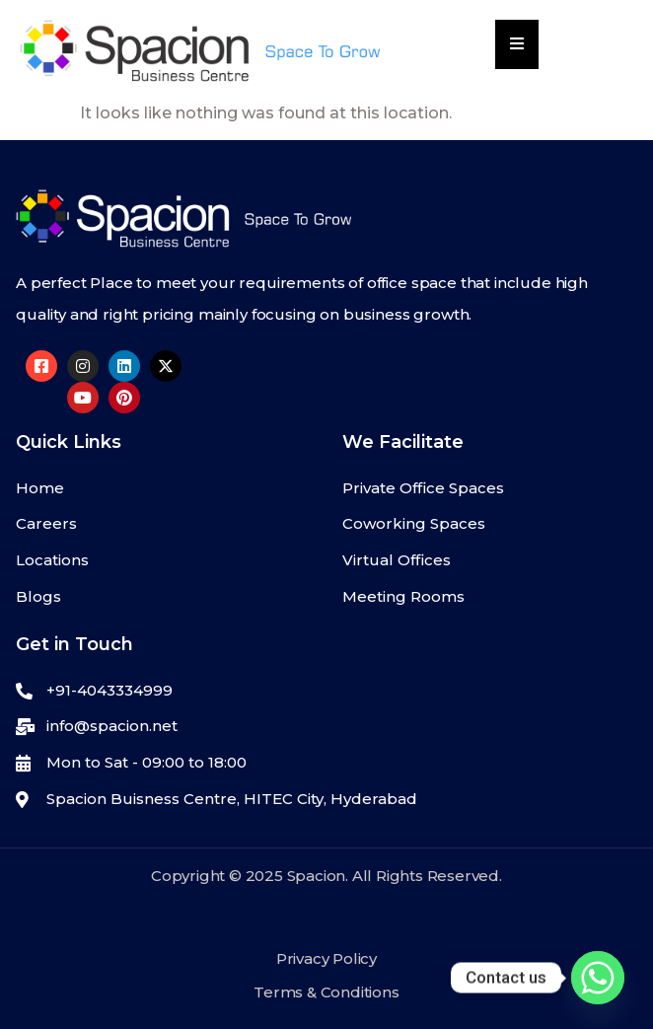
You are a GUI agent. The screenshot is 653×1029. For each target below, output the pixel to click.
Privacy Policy (326, 958)
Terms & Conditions (326, 992)
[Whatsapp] (597, 977)
